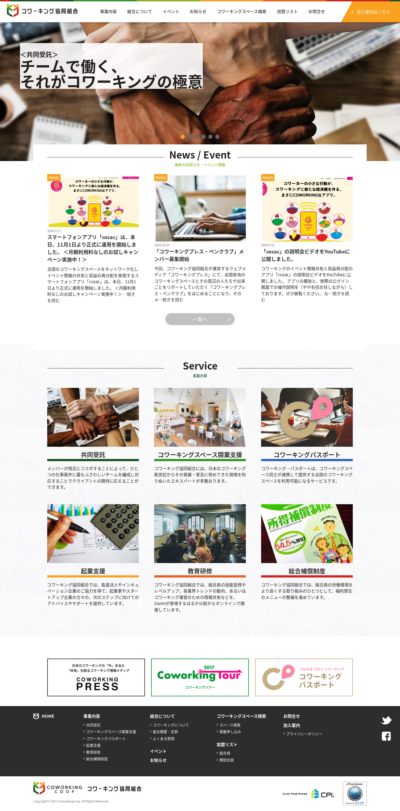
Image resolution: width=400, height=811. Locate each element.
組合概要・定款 (165, 731)
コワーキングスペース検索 (241, 11)
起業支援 (93, 570)
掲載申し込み (230, 731)
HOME (48, 716)
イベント (171, 11)
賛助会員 (226, 759)
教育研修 (200, 570)
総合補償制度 (307, 570)
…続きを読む (170, 300)
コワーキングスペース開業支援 (200, 454)
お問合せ (316, 11)
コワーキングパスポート (307, 454)
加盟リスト (287, 11)
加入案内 (291, 725)
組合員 (224, 752)
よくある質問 (163, 738)
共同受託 (93, 454)
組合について (139, 11)
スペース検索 (230, 724)
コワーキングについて (171, 724)
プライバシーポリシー (304, 733)
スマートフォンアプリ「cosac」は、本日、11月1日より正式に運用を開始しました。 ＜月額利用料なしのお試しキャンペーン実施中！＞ (92, 248)
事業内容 (108, 11)
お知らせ (198, 11)
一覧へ (200, 319)
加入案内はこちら (373, 12)
